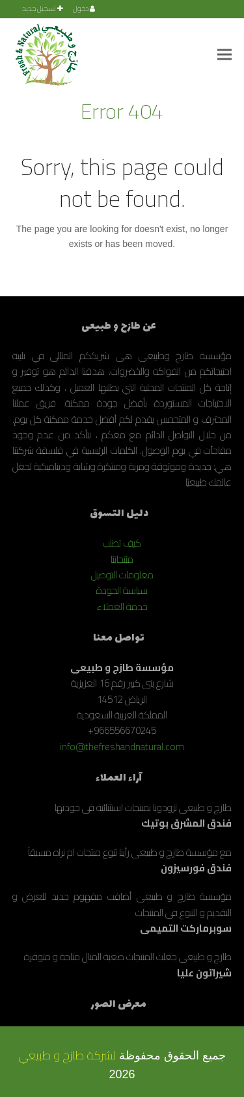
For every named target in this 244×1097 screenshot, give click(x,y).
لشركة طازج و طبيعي (67, 1055)
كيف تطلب (122, 543)
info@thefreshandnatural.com (122, 746)
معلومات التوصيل (122, 574)
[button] (224, 54)
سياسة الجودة (122, 590)
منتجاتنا (122, 559)
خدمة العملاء (122, 606)
